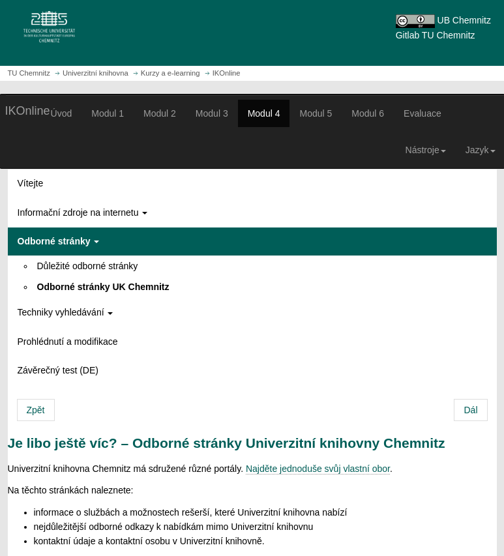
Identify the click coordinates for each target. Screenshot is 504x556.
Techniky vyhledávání (65, 312)
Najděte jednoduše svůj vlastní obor (318, 468)
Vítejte (31, 183)
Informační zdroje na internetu (83, 212)
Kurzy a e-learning (170, 73)
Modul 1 (107, 113)
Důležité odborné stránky (87, 266)
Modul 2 (159, 113)
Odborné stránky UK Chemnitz (103, 287)
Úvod (61, 113)
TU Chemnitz (29, 73)
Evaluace (422, 113)
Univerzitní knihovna (95, 73)
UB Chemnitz (464, 20)
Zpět (36, 410)
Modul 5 (315, 113)
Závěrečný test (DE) (58, 370)
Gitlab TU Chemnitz (435, 35)
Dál (470, 410)
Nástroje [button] (426, 150)
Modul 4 (264, 113)
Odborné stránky (59, 241)
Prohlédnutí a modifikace (68, 341)
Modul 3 (212, 113)
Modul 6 (367, 113)
